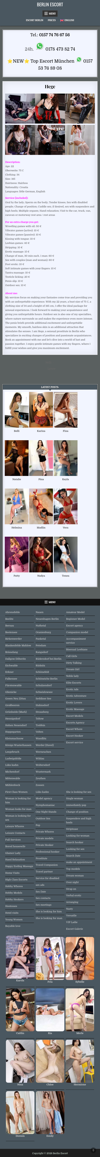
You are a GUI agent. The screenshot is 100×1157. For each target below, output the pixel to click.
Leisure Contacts (15, 833)
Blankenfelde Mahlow (18, 645)
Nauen (39, 612)
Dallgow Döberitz (15, 658)
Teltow (40, 718)
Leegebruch (12, 751)
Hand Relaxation (15, 859)
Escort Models (74, 715)
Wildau (40, 758)
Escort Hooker (74, 735)
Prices (52, 20)
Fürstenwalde (13, 685)
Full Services (13, 839)
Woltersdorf (43, 765)
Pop (38, 825)
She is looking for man (49, 918)
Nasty (69, 908)
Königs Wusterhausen (18, 745)
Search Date (73, 855)
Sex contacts (43, 898)
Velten (39, 731)
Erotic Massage (75, 709)
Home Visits (12, 872)
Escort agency (74, 625)
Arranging (72, 902)
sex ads (40, 885)
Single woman (74, 798)
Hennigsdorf (12, 718)
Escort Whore (74, 729)
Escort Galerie (74, 928)
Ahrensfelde (12, 612)
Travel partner (44, 871)
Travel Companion (47, 864)
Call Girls (71, 656)
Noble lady (72, 676)
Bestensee (11, 632)
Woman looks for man (18, 809)
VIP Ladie (72, 922)
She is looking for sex (78, 791)
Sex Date (41, 891)
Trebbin (40, 725)
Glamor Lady (13, 853)
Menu (52, 13)
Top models (73, 868)
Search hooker (74, 842)
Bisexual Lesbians (76, 649)
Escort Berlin (34, 20)
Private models (44, 838)
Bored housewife (15, 846)
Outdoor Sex (43, 818)
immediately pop (76, 805)
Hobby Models (13, 892)
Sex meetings (43, 904)
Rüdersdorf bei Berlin (48, 658)
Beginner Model (75, 618)
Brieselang (11, 652)
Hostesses (11, 906)
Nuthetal (41, 625)
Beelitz (9, 618)
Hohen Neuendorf (15, 725)
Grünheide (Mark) (16, 711)
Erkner (9, 672)
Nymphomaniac (45, 805)
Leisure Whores (14, 826)
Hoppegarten (13, 731)
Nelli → (50, 362)
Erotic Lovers (74, 702)
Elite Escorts (73, 682)
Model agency (44, 798)
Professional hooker (47, 851)
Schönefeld (42, 672)
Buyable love (12, 926)
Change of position (77, 811)
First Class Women (16, 791)
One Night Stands (46, 811)
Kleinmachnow (14, 738)
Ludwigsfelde (13, 758)
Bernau (9, 625)
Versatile (71, 915)
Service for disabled (47, 878)
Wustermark (43, 771)
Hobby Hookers (14, 899)
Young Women (13, 919)
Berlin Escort (50, 4)
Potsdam (41, 645)
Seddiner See (43, 698)
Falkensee (11, 678)
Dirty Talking (74, 662)
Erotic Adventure (76, 695)
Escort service (74, 742)
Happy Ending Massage (19, 866)
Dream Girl (72, 669)
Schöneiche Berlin (47, 678)
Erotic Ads (72, 689)
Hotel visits (11, 912)
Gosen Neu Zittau (15, 698)
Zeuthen (41, 778)
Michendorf (12, 771)
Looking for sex (75, 849)
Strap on (71, 889)
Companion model (77, 632)
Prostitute (41, 858)
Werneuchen (43, 751)
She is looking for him (49, 911)
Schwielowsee (44, 692)
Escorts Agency (75, 722)
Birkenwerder (13, 638)
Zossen (40, 785)
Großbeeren (12, 705)
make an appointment (79, 862)
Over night (72, 882)
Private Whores (45, 831)
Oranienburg (43, 632)
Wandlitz (41, 738)
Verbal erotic (73, 895)
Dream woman (75, 875)
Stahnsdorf (42, 705)
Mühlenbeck (12, 785)
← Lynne (50, 368)
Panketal (41, 638)
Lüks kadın (11, 765)
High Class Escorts (16, 879)
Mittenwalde (12, 778)
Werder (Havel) (45, 745)
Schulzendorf (44, 685)
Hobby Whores (14, 886)
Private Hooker (44, 845)
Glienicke (10, 692)
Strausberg (42, 711)
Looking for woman (77, 835)
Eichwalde (11, 665)
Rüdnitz (40, 665)
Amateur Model (75, 612)
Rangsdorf (42, 652)
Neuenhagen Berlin (47, 618)
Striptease (72, 829)
